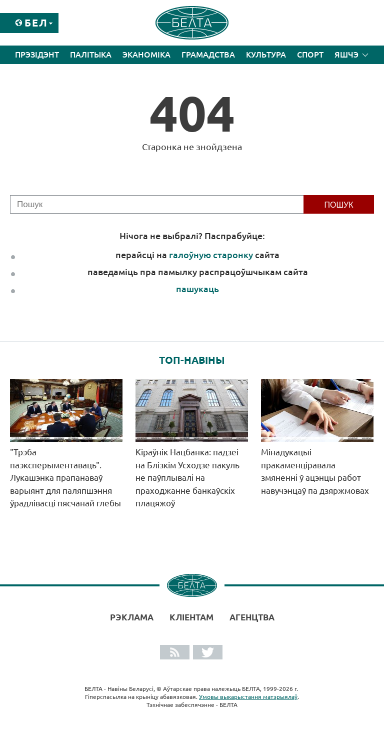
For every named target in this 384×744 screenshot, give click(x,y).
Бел (36, 23)
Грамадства (208, 54)
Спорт (310, 54)
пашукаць (197, 289)
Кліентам (192, 617)
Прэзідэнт (37, 54)
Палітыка (91, 54)
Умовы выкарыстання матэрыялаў (248, 696)
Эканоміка (146, 54)
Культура (266, 54)
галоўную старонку (211, 255)
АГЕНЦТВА (252, 617)
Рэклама (132, 617)
